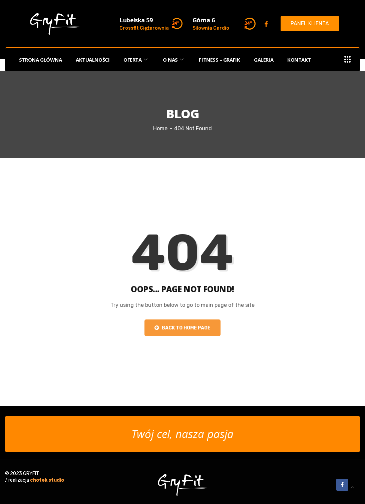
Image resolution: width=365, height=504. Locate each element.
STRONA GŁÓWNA (40, 59)
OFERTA (136, 59)
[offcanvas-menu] (347, 60)
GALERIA (263, 59)
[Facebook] (266, 24)
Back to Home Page (182, 328)
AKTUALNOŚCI (92, 59)
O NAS (174, 59)
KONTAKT (299, 59)
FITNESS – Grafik (219, 59)
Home (160, 128)
